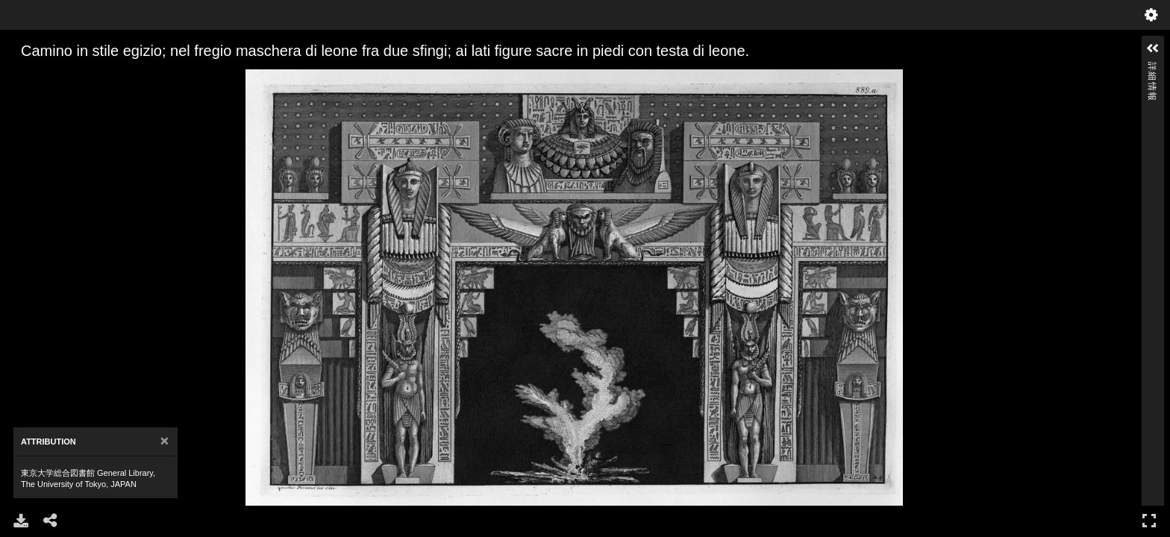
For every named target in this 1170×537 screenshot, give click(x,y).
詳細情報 (1152, 68)
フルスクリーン (1149, 520)
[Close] (164, 441)
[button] (1152, 48)
